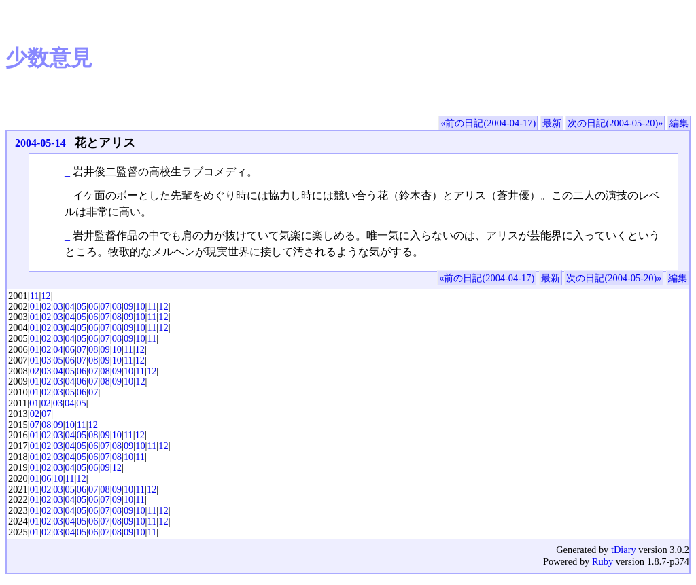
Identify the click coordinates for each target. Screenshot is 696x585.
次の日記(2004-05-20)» (615, 123)
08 (117, 306)
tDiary (623, 549)
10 (140, 306)
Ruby (602, 561)
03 (58, 306)
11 (34, 295)
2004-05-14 (40, 143)
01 (34, 306)
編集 (679, 123)
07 (104, 306)
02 (46, 306)
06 (93, 306)
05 (81, 306)
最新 (551, 123)
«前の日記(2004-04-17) (488, 123)
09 (128, 306)
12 (45, 295)
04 (70, 306)
